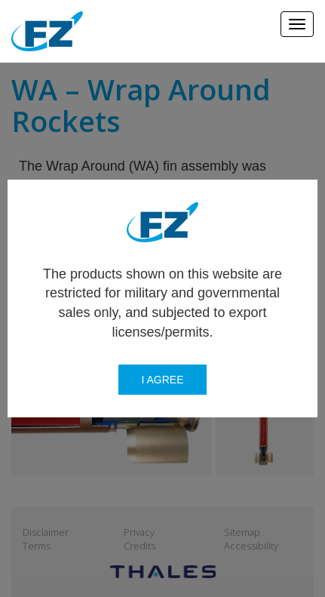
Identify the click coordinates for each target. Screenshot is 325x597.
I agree (162, 380)
